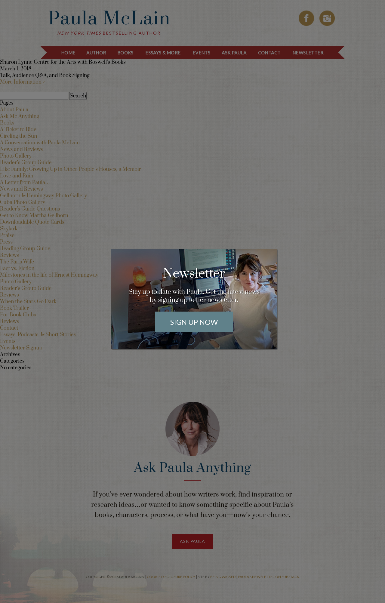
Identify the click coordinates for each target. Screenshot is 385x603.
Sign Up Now (194, 322)
